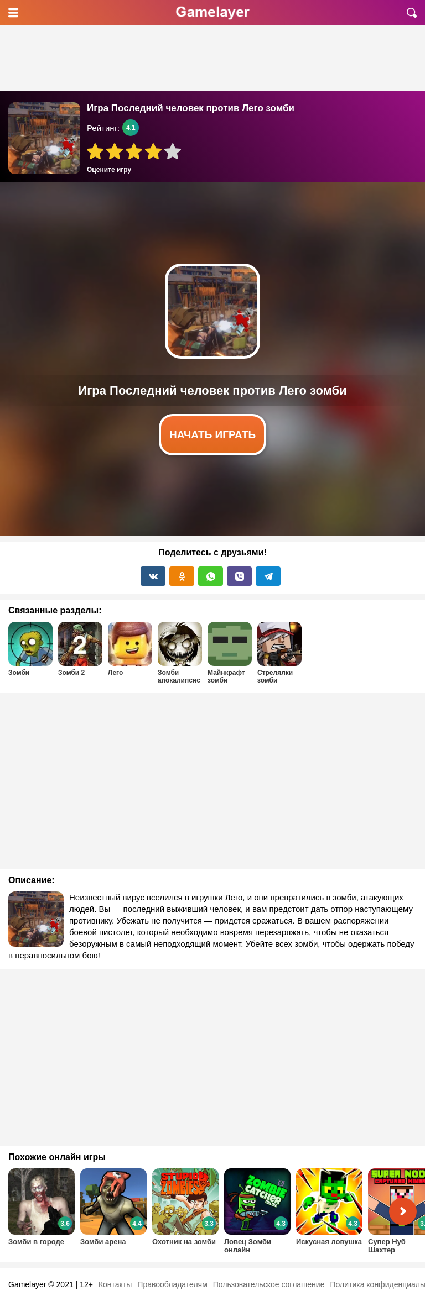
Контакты (115, 1284)
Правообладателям (172, 1284)
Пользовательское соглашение (269, 1284)
